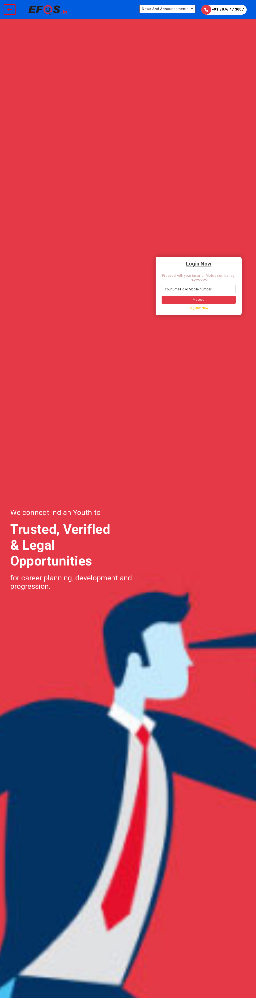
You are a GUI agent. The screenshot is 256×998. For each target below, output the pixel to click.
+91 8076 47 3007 (222, 10)
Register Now (198, 308)
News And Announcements (165, 9)
